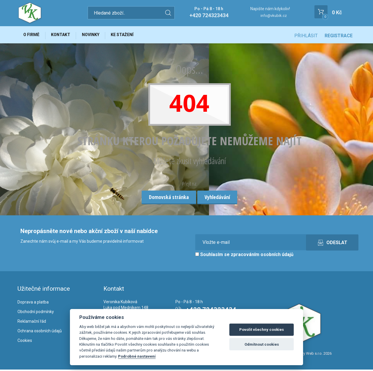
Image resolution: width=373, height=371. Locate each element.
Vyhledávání (217, 198)
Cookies (24, 342)
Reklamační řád (31, 322)
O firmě (32, 35)
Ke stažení (127, 35)
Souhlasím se (244, 256)
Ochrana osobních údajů (39, 332)
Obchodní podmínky (35, 313)
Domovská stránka (169, 198)
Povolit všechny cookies (261, 329)
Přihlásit (306, 35)
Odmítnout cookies (261, 344)
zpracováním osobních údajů (262, 256)
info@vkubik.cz (274, 15)
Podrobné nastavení (137, 356)
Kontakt (63, 35)
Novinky (94, 35)
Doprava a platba (33, 303)
